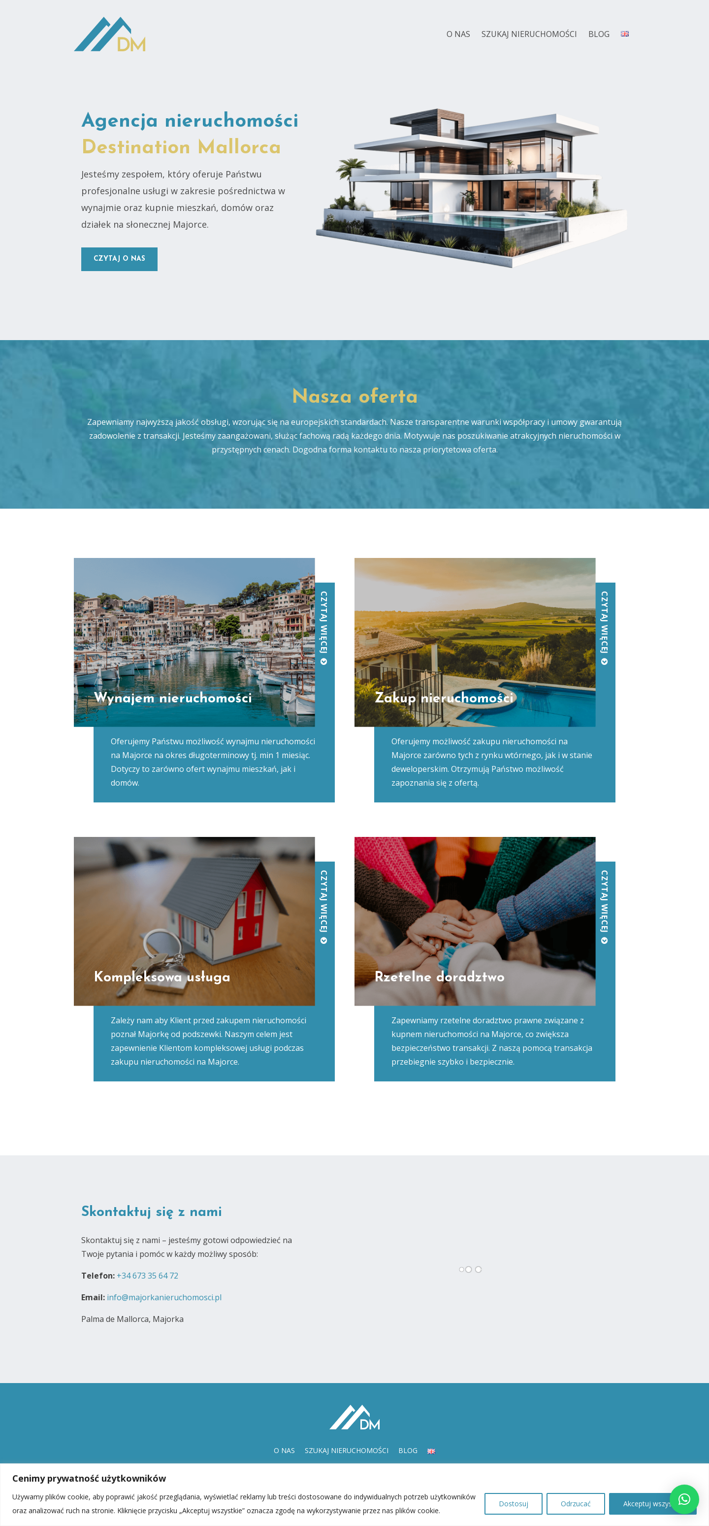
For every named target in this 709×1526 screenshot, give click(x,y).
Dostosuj (513, 1503)
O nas (458, 34)
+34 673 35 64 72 (147, 1275)
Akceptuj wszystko (652, 1503)
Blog (599, 34)
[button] (684, 1499)
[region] (354, 1494)
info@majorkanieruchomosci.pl (164, 1297)
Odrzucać (576, 1503)
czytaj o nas (119, 259)
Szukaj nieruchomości (529, 34)
